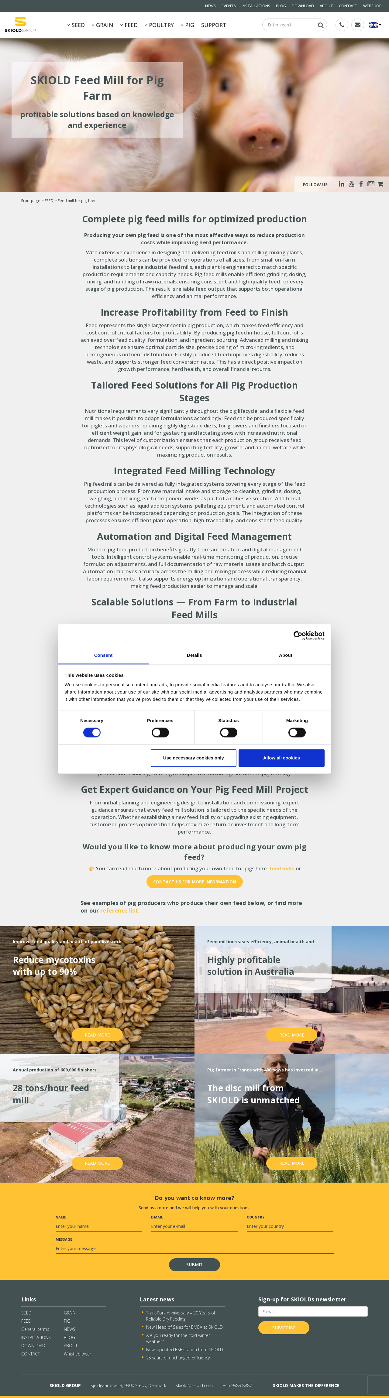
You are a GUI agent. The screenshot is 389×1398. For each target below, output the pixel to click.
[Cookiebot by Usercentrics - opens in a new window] (298, 635)
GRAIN (102, 25)
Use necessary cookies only (193, 757)
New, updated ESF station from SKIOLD (184, 1349)
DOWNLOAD (303, 6)
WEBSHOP (372, 6)
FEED (129, 25)
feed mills (282, 868)
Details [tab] (194, 655)
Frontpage (30, 200)
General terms (35, 1329)
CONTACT (348, 6)
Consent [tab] (103, 655)
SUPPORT (213, 25)
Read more (97, 1035)
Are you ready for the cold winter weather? (178, 1338)
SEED (76, 25)
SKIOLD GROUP (65, 1385)
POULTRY (159, 25)
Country (255, 1217)
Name (61, 1217)
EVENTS (229, 6)
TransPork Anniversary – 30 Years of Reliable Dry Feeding (180, 1316)
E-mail (157, 1217)
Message (64, 1239)
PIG (187, 25)
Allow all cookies (281, 757)
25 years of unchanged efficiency (178, 1358)
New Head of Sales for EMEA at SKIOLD (184, 1327)
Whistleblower (77, 1354)
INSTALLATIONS (256, 6)
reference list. (119, 910)
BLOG (281, 6)
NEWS (210, 6)
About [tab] (285, 655)
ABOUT (326, 6)
